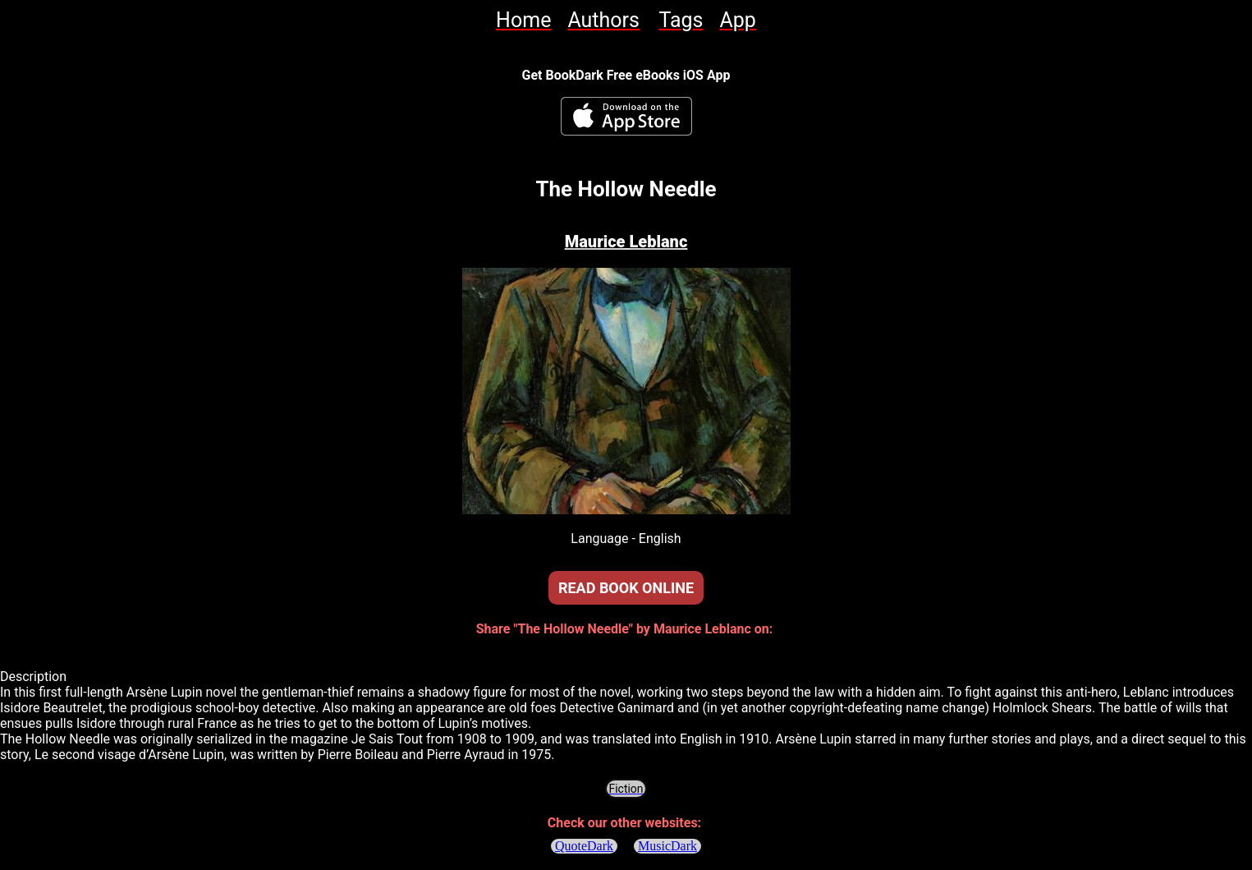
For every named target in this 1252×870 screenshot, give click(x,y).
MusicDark (667, 846)
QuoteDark (584, 846)
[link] (523, 20)
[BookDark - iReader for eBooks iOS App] (626, 116)
